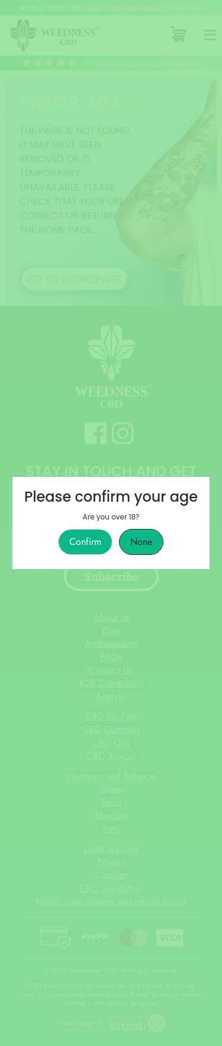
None (141, 541)
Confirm (85, 541)
